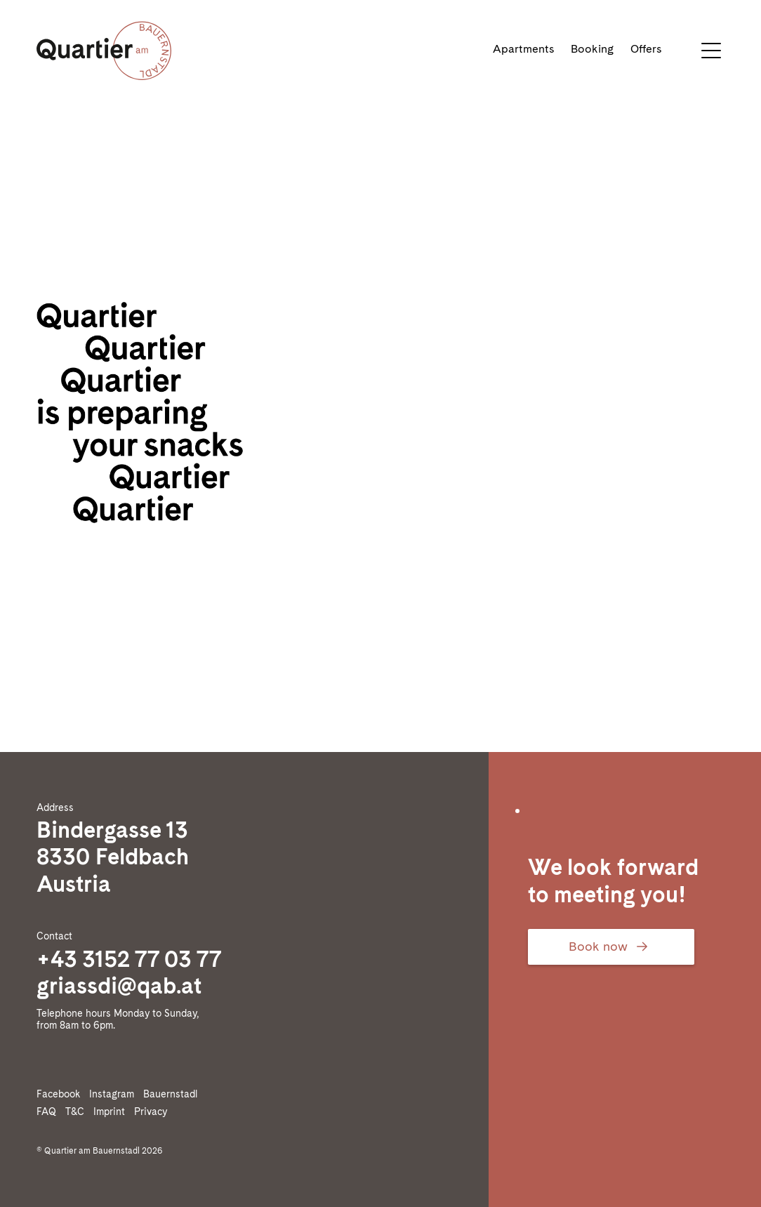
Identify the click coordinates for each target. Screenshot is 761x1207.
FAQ (49, 1111)
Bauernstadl (173, 1094)
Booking (592, 48)
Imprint (112, 1111)
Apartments (523, 48)
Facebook (61, 1094)
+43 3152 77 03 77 (129, 958)
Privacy (153, 1111)
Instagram (114, 1094)
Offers (645, 48)
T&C (77, 1111)
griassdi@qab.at (119, 985)
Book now (611, 946)
